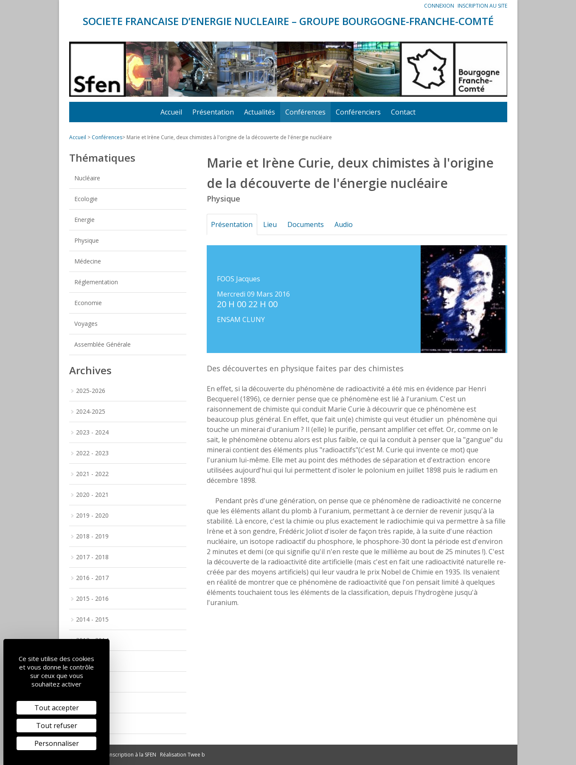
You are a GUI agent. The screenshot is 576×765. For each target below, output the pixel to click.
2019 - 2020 (92, 515)
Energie (84, 220)
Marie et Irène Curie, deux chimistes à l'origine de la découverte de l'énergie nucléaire (229, 137)
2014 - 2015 (92, 619)
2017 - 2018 (92, 557)
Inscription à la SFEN (132, 754)
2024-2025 (90, 411)
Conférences (305, 112)
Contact (403, 112)
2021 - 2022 (92, 474)
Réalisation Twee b (182, 754)
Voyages (86, 323)
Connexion (439, 5)
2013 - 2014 (92, 640)
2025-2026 (90, 391)
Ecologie (86, 199)
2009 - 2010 (92, 723)
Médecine (87, 261)
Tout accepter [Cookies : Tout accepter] (56, 707)
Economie (88, 303)
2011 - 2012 (92, 682)
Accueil (171, 112)
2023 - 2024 (92, 432)
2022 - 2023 (92, 453)
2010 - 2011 (92, 702)
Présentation (213, 112)
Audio (351, 224)
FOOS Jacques (238, 278)
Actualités (259, 112)
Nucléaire (87, 178)
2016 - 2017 (92, 578)
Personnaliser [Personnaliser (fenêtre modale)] (56, 743)
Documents (311, 224)
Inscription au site (482, 5)
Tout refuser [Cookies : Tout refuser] (56, 725)
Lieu (273, 224)
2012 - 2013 (92, 661)
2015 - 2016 (92, 598)
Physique (86, 240)
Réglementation (96, 282)
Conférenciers (358, 112)
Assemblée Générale (102, 344)
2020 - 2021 (92, 494)
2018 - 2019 (92, 536)
